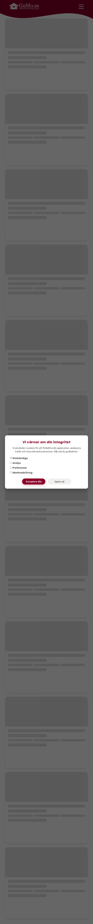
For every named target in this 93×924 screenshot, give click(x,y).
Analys (15, 463)
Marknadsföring (21, 472)
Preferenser (18, 467)
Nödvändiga (19, 458)
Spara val (59, 481)
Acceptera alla (34, 481)
